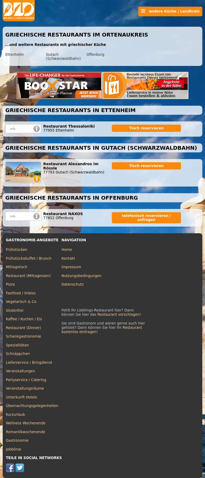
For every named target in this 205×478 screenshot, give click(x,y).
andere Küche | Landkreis (170, 11)
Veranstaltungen (20, 371)
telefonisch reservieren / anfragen (146, 218)
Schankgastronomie (23, 336)
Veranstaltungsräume (25, 388)
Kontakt (68, 258)
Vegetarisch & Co (21, 302)
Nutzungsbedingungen (81, 276)
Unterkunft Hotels (21, 397)
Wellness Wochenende (25, 423)
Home (66, 250)
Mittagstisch (16, 267)
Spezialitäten (17, 345)
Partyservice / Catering (26, 380)
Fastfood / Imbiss (21, 293)
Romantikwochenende (25, 432)
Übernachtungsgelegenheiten (32, 406)
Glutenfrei (14, 311)
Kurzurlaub (15, 415)
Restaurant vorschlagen (118, 315)
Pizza (10, 284)
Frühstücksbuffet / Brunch (29, 258)
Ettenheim (14, 55)
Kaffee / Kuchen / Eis (24, 319)
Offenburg (95, 55)
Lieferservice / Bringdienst (29, 363)
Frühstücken (16, 250)
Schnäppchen (18, 354)
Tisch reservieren (146, 128)
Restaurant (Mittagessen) (28, 276)
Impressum (71, 267)
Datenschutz (72, 284)
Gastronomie (17, 441)
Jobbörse (13, 449)
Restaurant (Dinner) (23, 328)
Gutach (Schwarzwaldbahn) (63, 57)
